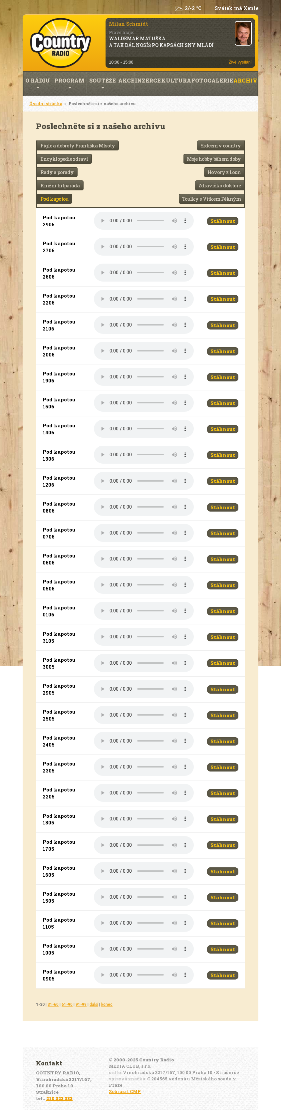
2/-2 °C (193, 8)
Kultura (176, 80)
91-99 (81, 1004)
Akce (126, 80)
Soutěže (102, 83)
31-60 (53, 1004)
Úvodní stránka (45, 103)
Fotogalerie (212, 80)
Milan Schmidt (128, 23)
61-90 (67, 1004)
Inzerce (148, 80)
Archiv (245, 80)
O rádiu (37, 83)
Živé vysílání (240, 62)
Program (69, 83)
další (94, 1004)
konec (107, 1004)
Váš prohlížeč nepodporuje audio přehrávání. (144, 221)
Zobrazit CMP (125, 1091)
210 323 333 (59, 1098)
